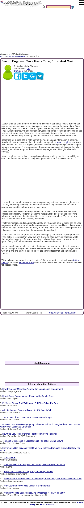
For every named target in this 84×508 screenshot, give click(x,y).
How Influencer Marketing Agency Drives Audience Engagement (32, 389)
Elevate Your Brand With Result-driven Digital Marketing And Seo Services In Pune (42, 478)
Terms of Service (46, 504)
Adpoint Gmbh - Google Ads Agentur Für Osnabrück (26, 410)
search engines (64, 142)
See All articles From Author (62, 313)
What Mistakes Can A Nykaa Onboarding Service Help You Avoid (34, 464)
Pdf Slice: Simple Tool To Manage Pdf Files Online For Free (30, 403)
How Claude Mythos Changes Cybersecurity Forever (28, 471)
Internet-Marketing (16, 56)
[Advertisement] (42, 31)
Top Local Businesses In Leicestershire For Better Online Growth (32, 441)
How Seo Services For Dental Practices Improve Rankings (29, 434)
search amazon (26, 262)
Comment (18, 71)
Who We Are (10, 457)
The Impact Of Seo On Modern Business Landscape (27, 417)
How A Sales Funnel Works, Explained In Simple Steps (28, 396)
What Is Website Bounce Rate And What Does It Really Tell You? (34, 493)
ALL (2, 56)
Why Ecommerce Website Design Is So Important (27, 486)
